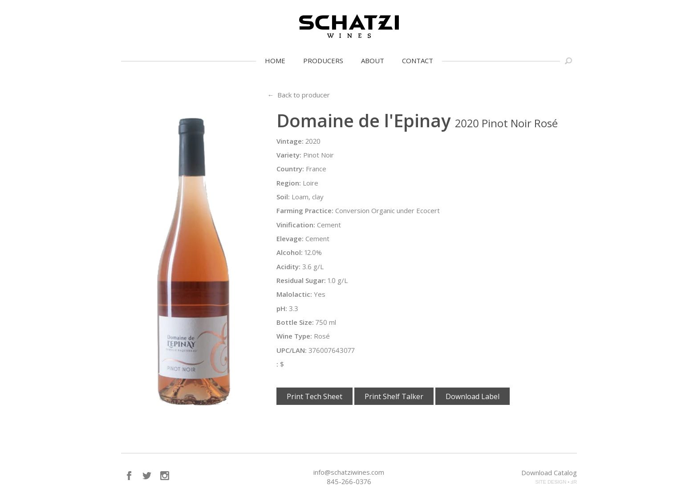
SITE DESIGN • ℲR (556, 482)
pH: (281, 308)
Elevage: (290, 238)
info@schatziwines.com (348, 472)
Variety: (288, 154)
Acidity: (288, 266)
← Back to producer (298, 94)
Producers (323, 60)
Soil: (283, 196)
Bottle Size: (295, 322)
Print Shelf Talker (394, 396)
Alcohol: (289, 252)
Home (275, 60)
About (372, 60)
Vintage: (290, 141)
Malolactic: (294, 294)
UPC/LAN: (291, 350)
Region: (288, 182)
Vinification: (295, 224)
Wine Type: (294, 335)
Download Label (472, 396)
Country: (290, 168)
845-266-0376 (349, 481)
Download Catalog (549, 472)
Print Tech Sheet (314, 396)
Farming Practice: (304, 210)
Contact (417, 60)
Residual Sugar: (301, 280)
